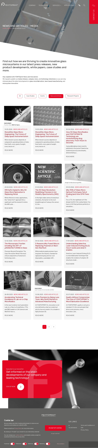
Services (57, 5)
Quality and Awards (71, 428)
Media (9, 28)
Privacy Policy (18, 428)
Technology (44, 5)
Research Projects (74, 96)
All (19, 96)
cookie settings (20, 435)
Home (4, 28)
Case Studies (30, 96)
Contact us (94, 15)
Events (42, 96)
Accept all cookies (55, 428)
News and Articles (56, 96)
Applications (70, 5)
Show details (60, 444)
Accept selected (55, 433)
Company (32, 5)
